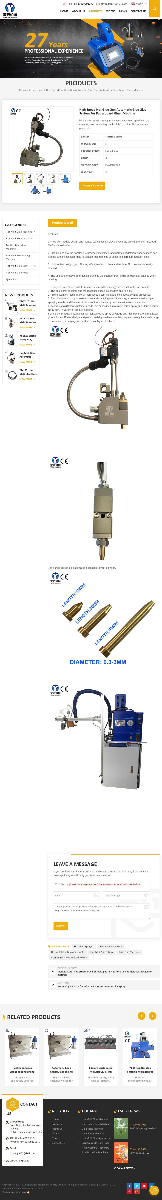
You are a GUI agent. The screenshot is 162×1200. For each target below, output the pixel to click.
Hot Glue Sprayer (84, 946)
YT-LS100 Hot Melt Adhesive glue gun (28, 320)
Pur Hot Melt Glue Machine (16, 247)
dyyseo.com (37, 1188)
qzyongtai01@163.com (114, 4)
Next (152, 1016)
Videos (110, 11)
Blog (93, 1185)
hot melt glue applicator (96, 1138)
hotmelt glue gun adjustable (67, 952)
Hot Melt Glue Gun (16, 265)
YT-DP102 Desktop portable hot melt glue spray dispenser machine (140, 1070)
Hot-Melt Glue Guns (111, 946)
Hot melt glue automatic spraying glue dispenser (27, 355)
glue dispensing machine (96, 1124)
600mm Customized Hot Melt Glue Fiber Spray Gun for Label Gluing (101, 1070)
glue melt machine (92, 1128)
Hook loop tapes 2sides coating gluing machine (22, 1070)
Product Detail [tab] (62, 223)
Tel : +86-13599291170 (80, 3)
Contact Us (138, 11)
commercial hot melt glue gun (69, 957)
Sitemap (103, 1185)
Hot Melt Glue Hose (17, 272)
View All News (123, 1168)
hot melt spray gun (101, 952)
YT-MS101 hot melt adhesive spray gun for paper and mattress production (28, 303)
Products (95, 11)
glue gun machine (129, 952)
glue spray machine (93, 1133)
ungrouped (37, 90)
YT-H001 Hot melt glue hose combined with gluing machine (28, 372)
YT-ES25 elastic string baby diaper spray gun (28, 338)
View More (27, 310)
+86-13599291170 (25, 1138)
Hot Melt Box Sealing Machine (18, 257)
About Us (78, 11)
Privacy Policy (10, 1188)
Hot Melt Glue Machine (19, 231)
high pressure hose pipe (95, 1147)
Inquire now (90, 185)
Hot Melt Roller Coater (19, 238)
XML (112, 1185)
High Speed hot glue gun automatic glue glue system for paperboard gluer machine (103, 884)
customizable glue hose (95, 1143)
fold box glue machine (95, 1152)
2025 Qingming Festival (143, 1128)
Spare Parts (12, 279)
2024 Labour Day (139, 1153)
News (123, 11)
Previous (141, 1016)
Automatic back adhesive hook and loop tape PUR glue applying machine (61, 1070)
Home (64, 11)
